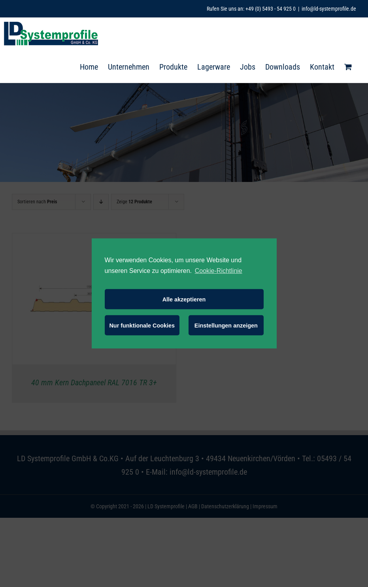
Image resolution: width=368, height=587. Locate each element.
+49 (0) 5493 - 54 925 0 (270, 9)
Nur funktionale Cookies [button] (142, 325)
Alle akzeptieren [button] (184, 299)
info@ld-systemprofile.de (329, 9)
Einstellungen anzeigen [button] (226, 325)
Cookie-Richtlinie (218, 270)
